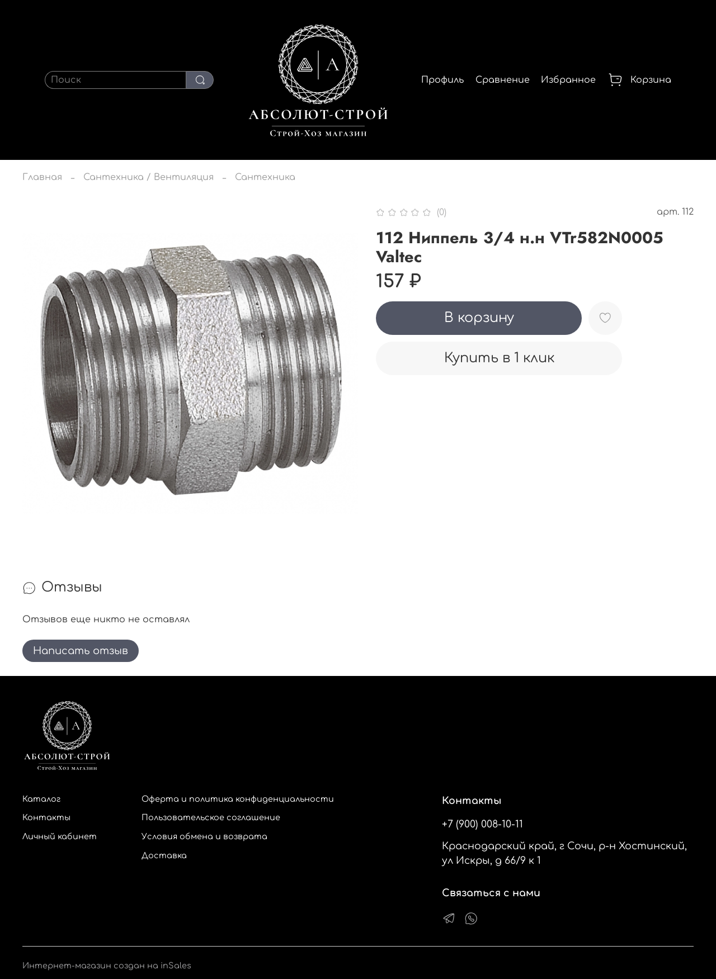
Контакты (46, 817)
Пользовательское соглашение (211, 817)
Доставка (164, 855)
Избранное (568, 80)
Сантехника (265, 177)
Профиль (442, 80)
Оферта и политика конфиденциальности (238, 798)
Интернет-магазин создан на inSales (106, 965)
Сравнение (502, 80)
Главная (42, 177)
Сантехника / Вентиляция (148, 177)
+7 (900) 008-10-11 (482, 824)
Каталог (41, 798)
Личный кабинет (59, 836)
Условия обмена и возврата (204, 836)
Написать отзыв (80, 650)
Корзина (639, 80)
